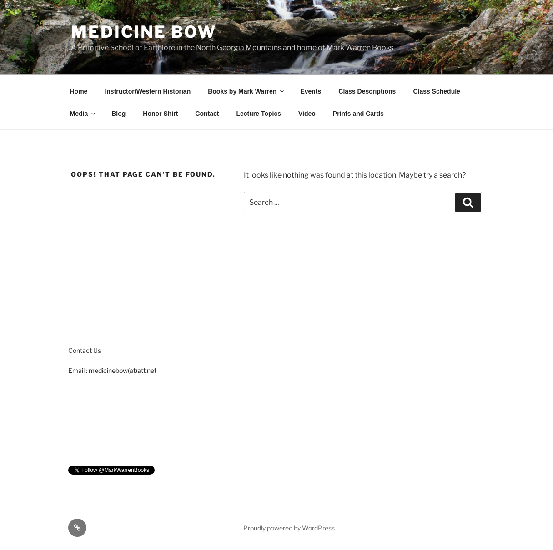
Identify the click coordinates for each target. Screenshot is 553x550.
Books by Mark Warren (246, 91)
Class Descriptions (367, 91)
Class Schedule (436, 91)
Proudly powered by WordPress (289, 528)
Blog (118, 113)
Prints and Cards (358, 113)
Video (307, 113)
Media (83, 113)
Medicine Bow (143, 32)
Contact (207, 113)
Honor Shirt (160, 113)
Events (310, 91)
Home (79, 91)
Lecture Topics (258, 113)
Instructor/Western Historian (148, 91)
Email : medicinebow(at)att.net (112, 370)
